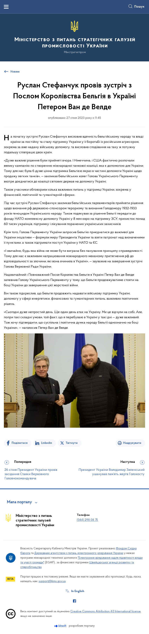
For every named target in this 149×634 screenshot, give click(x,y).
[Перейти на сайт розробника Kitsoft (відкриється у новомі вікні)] (60, 625)
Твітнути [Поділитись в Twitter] (72, 443)
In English (77, 591)
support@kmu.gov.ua (52, 581)
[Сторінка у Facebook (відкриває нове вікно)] (74, 601)
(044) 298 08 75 (87, 520)
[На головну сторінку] (74, 37)
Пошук (139, 7)
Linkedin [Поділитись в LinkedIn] (46, 443)
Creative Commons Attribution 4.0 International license (105, 611)
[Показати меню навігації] (6, 6)
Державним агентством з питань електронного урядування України (78, 553)
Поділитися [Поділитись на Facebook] (20, 443)
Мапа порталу (19, 502)
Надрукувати (132, 443)
